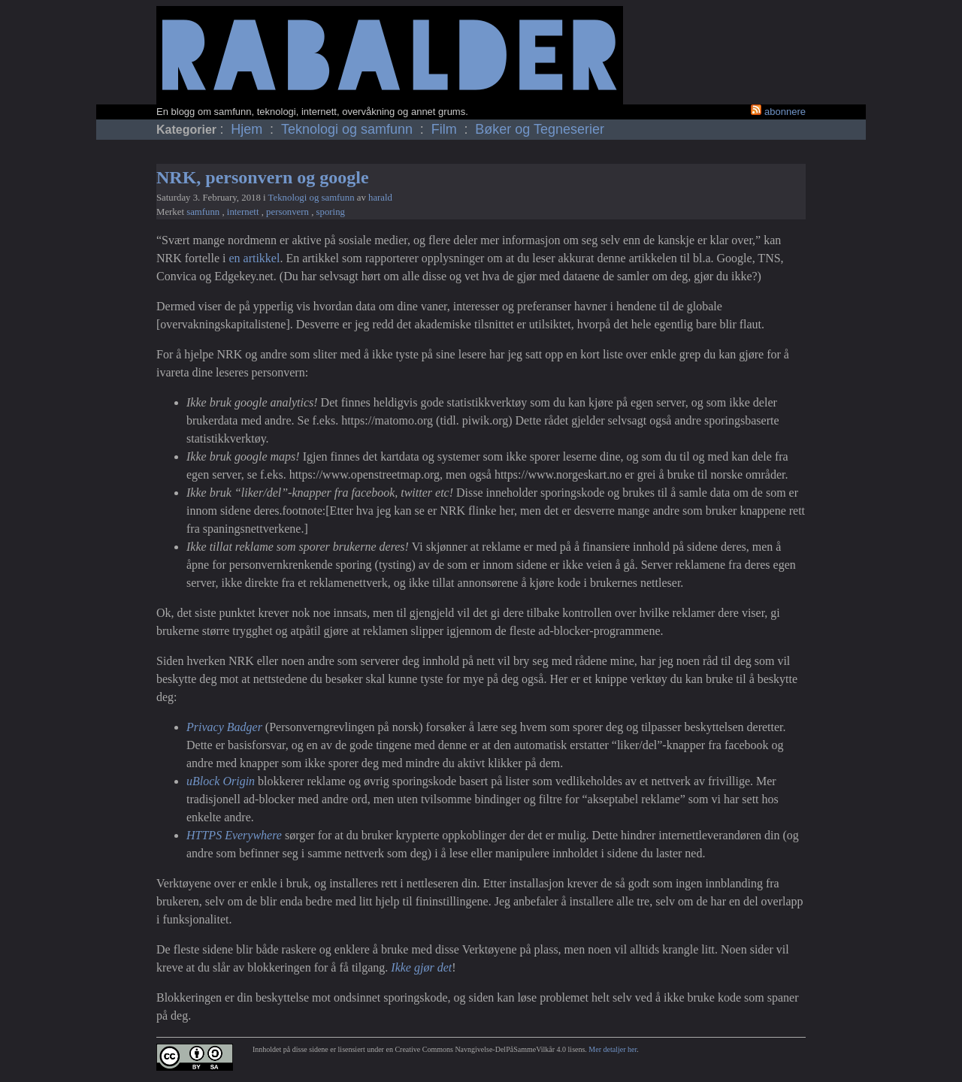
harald (380, 197)
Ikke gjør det (421, 967)
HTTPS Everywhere (234, 835)
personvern (288, 212)
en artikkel (254, 258)
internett (244, 212)
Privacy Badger (224, 727)
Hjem (248, 129)
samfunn (204, 212)
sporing (330, 212)
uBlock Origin (220, 781)
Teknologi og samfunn (348, 129)
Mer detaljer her (612, 1049)
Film (446, 129)
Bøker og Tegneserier (539, 129)
